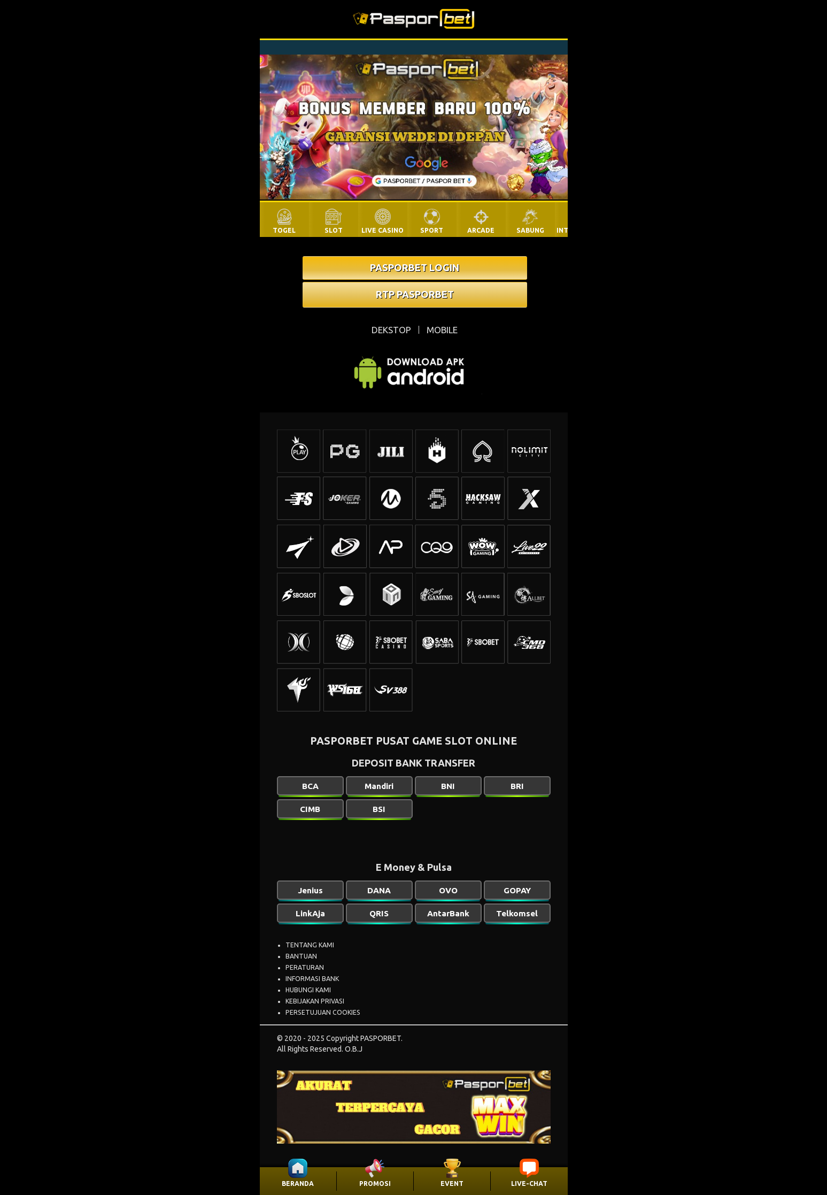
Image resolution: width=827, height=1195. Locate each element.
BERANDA (298, 1183)
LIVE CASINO (382, 230)
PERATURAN (304, 967)
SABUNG (530, 230)
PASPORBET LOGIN (414, 267)
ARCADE (480, 230)
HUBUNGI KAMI (308, 989)
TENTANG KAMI (309, 944)
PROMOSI (375, 1183)
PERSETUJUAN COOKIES (322, 1012)
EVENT (451, 1183)
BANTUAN (301, 956)
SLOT (333, 230)
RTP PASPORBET (415, 294)
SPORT (431, 230)
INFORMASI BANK (312, 978)
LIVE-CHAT (529, 1183)
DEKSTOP (391, 330)
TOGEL (284, 230)
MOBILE (442, 330)
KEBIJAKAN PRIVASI (314, 1001)
